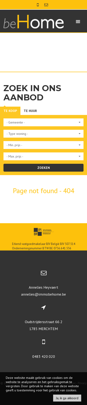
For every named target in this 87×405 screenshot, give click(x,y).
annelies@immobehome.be (43, 294)
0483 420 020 (43, 356)
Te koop (10, 111)
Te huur (30, 111)
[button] (43, 122)
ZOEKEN (43, 168)
